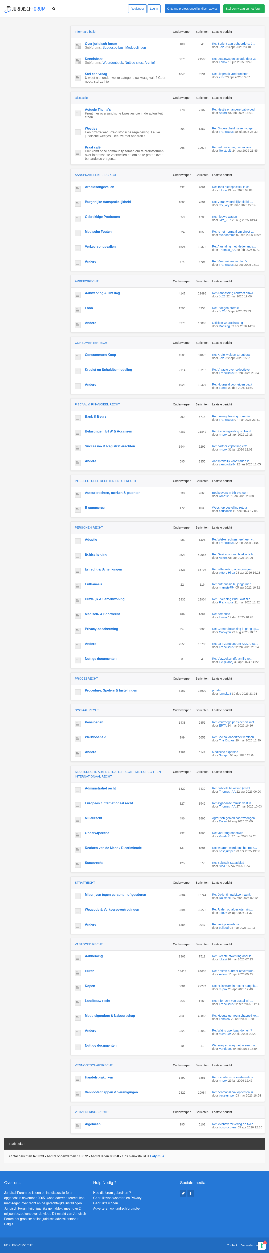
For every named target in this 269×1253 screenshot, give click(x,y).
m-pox (223, 434)
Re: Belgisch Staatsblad (228, 862)
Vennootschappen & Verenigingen (111, 1092)
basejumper (227, 851)
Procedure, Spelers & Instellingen (111, 690)
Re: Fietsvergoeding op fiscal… (233, 431)
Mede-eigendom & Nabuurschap (110, 1015)
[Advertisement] (35, 52)
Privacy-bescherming (101, 629)
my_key (224, 205)
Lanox (223, 62)
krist (221, 77)
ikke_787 (225, 220)
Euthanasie (93, 584)
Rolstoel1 (225, 150)
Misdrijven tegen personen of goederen (115, 894)
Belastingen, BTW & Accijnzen (108, 431)
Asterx (223, 113)
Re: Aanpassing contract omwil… (234, 293)
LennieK (224, 1019)
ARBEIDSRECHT (87, 281)
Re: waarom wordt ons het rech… (234, 847)
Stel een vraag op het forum (244, 8)
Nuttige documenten (101, 658)
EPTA (223, 725)
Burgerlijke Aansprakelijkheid (108, 202)
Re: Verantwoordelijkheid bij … (232, 201)
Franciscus (226, 131)
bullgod (224, 927)
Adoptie (91, 539)
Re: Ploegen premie (225, 308)
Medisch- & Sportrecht (102, 614)
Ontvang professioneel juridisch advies (192, 8)
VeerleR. (225, 836)
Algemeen (93, 1124)
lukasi (223, 190)
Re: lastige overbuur (225, 924)
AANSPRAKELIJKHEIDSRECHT (97, 175)
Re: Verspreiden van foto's (229, 261)
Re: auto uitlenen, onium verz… (233, 147)
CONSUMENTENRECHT (92, 342)
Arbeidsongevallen (99, 187)
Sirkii (222, 866)
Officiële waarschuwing (227, 322)
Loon (89, 308)
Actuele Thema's (98, 109)
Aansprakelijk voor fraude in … (232, 461)
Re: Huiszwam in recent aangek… (235, 985)
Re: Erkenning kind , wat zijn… (232, 599)
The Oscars (227, 740)
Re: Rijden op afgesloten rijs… (232, 909)
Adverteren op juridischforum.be (116, 1208)
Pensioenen (94, 722)
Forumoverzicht (18, 1245)
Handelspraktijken (99, 1077)
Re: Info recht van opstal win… (232, 1000)
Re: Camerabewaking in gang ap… (235, 628)
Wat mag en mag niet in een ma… (235, 1045)
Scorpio (224, 755)
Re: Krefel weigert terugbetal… (232, 354)
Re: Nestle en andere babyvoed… (235, 109)
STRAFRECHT (85, 882)
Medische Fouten (98, 231)
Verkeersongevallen (100, 246)
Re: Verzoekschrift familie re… (232, 658)
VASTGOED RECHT (89, 944)
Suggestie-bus (113, 47)
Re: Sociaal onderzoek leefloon (233, 737)
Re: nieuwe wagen (224, 216)
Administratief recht (100, 788)
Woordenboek (113, 62)
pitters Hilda (227, 572)
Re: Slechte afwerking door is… (233, 956)
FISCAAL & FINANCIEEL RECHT (97, 404)
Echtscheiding (96, 554)
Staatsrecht (94, 863)
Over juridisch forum (101, 44)
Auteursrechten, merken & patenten (112, 493)
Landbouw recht (97, 1001)
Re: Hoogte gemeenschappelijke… (235, 1015)
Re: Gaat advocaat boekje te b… (234, 554)
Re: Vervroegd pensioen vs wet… (234, 722)
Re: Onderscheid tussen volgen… (234, 128)
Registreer (137, 8)
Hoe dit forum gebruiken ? (112, 1192)
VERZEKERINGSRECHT (92, 1112)
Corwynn (225, 632)
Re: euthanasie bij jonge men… (233, 584)
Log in (154, 8)
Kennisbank (94, 59)
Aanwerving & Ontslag (102, 293)
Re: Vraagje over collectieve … (232, 369)
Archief (150, 62)
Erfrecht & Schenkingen (103, 569)
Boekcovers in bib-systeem (230, 492)
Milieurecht (93, 818)
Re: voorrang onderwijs (227, 833)
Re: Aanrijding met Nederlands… (234, 246)
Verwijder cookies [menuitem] (253, 1245)
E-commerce (95, 507)
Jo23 (222, 47)
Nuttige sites (134, 62)
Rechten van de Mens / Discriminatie (113, 848)
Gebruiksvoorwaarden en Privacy (117, 1198)
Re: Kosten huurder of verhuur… (234, 971)
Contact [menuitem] (232, 1245)
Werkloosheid (95, 737)
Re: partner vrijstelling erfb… (231, 446)
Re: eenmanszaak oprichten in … (234, 1092)
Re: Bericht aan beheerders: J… (233, 43)
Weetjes (91, 128)
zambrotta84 (227, 464)
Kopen (90, 986)
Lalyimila (157, 1156)
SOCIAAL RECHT (87, 710)
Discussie (81, 97)
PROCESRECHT (86, 678)
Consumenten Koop (100, 355)
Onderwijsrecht (97, 833)
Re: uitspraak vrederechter (230, 74)
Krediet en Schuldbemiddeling (108, 369)
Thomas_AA (227, 249)
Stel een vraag (96, 74)
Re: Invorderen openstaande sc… (234, 1077)
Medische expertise (225, 752)
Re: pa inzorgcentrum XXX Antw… (235, 643)
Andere (90, 261)
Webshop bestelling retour (229, 507)
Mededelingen (135, 47)
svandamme (227, 235)
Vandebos (225, 1048)
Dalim (223, 821)
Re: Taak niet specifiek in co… (232, 187)
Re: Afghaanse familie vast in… (233, 803)
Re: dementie (221, 614)
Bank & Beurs (95, 416)
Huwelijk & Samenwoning (105, 599)
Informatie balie (85, 31)
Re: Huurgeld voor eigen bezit (232, 384)
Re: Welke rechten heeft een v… (234, 539)
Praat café (93, 147)
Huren (89, 971)
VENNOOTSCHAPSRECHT (94, 1065)
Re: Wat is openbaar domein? (232, 1030)
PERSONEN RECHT (89, 527)
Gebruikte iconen (105, 1203)
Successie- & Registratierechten (110, 446)
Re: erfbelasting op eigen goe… (233, 569)
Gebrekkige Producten (102, 217)
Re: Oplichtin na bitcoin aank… (233, 894)
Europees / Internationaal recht (109, 803)
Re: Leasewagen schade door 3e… (236, 58)
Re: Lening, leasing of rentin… (232, 416)
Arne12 (224, 496)
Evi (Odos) (226, 662)
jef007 (223, 912)
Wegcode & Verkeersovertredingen (112, 909)
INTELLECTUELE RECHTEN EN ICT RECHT (105, 481)
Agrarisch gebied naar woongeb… (235, 818)
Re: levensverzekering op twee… (234, 1124)
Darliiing (224, 326)
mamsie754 (227, 587)
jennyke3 (225, 693)
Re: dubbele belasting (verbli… (232, 788)
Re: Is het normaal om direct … (233, 231)
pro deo (217, 690)
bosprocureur (228, 1127)
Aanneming (94, 956)
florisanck (225, 511)
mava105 (225, 1033)
